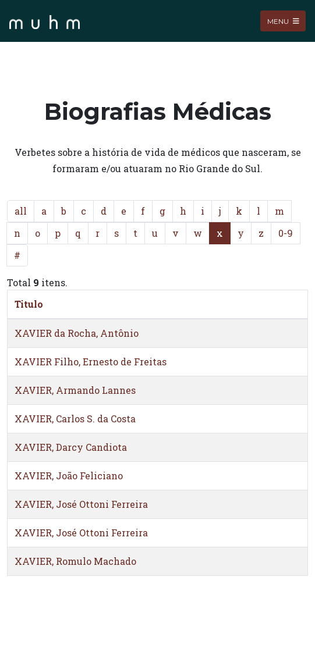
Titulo (29, 304)
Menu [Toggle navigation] (283, 20)
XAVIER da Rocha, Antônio (77, 333)
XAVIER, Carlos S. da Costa (75, 418)
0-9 (285, 233)
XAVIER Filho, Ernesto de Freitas (91, 361)
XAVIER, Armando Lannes (75, 390)
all (21, 211)
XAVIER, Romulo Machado (75, 561)
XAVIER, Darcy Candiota (71, 447)
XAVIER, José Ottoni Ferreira (81, 504)
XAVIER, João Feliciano (69, 475)
